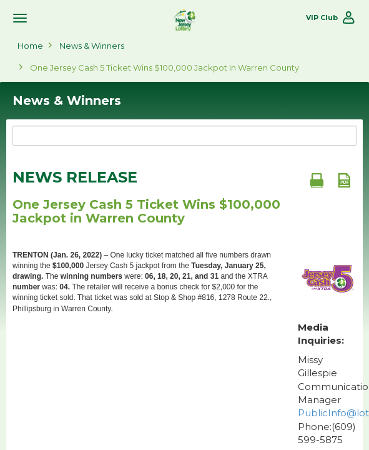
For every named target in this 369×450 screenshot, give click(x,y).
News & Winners (91, 46)
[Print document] (316, 180)
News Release (74, 177)
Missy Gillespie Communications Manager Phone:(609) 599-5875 (327, 400)
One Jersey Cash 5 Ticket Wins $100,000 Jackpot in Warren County (164, 67)
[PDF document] (344, 180)
